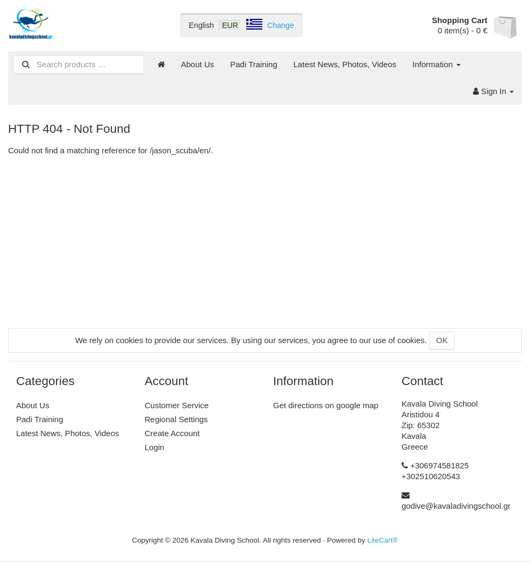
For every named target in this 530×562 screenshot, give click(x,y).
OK (442, 340)
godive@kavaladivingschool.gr (456, 505)
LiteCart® (382, 540)
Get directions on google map (325, 405)
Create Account (172, 433)
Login (154, 447)
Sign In (493, 91)
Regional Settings (176, 419)
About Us (197, 64)
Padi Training (253, 64)
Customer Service (177, 405)
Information (436, 64)
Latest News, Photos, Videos (345, 64)
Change (280, 25)
